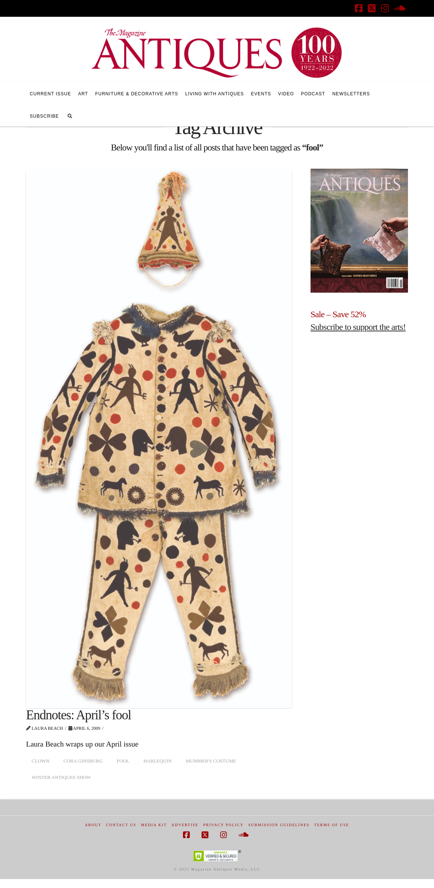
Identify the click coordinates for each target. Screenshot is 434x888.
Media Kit (154, 825)
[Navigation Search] (69, 115)
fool (123, 761)
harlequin (158, 761)
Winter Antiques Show (61, 777)
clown (40, 761)
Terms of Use (331, 825)
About (93, 825)
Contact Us (121, 825)
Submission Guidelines (279, 825)
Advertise (185, 825)
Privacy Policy (223, 825)
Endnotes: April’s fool (78, 715)
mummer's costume (211, 761)
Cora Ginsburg (83, 761)
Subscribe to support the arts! (358, 327)
